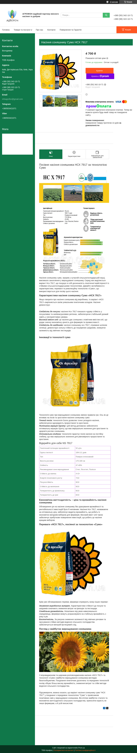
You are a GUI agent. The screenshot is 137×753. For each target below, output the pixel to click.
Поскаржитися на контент (63, 750)
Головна (6, 30)
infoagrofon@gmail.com (12, 99)
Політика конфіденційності (85, 750)
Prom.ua (81, 748)
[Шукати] (106, 15)
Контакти (51, 30)
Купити (99, 71)
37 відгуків (114, 2)
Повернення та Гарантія (71, 30)
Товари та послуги (22, 30)
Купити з (100, 76)
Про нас (39, 30)
